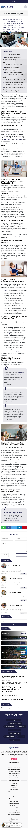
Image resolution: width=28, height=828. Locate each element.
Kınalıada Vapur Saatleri (14, 771)
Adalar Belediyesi (14, 810)
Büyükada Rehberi (5, 34)
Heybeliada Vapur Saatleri (14, 767)
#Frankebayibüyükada (15, 730)
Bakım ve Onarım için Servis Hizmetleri (13, 74)
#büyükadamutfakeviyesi (15, 723)
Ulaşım (14, 787)
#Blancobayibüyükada (15, 733)
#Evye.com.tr (21, 736)
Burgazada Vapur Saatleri (14, 769)
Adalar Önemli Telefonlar (14, 814)
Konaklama (14, 783)
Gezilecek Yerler (14, 789)
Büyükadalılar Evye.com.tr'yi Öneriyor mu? (13, 82)
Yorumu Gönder (21, 555)
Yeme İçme (14, 785)
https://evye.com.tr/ (15, 520)
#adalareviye (21, 726)
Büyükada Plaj (14, 807)
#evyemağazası (15, 740)
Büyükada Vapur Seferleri (14, 765)
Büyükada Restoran (14, 803)
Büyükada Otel (14, 801)
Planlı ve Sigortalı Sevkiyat (11, 71)
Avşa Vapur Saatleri (14, 777)
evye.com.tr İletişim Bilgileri (11, 91)
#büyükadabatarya (10, 726)
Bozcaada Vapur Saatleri (14, 775)
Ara (14, 624)
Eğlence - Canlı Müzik (14, 791)
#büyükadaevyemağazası (14, 720)
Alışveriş (14, 796)
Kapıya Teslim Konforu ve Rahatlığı (13, 72)
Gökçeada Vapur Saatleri (14, 773)
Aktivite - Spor (14, 793)
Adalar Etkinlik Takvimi (14, 812)
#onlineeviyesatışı (10, 736)
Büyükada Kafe (14, 805)
